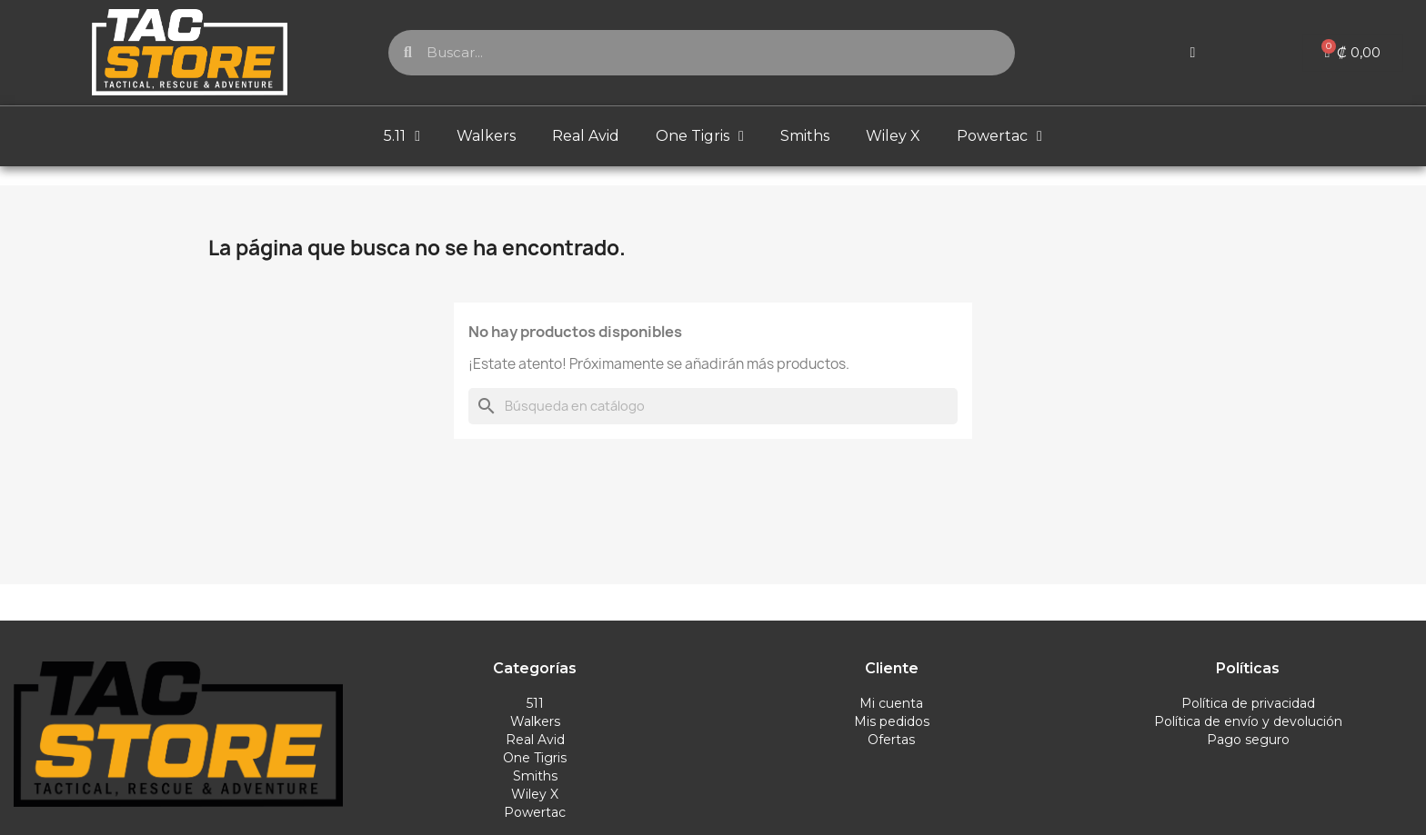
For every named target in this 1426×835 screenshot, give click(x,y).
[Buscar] (713, 406)
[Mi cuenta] (1193, 53)
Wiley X (893, 135)
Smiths (804, 135)
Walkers (486, 135)
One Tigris (700, 136)
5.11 (402, 136)
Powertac (999, 136)
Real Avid (585, 135)
